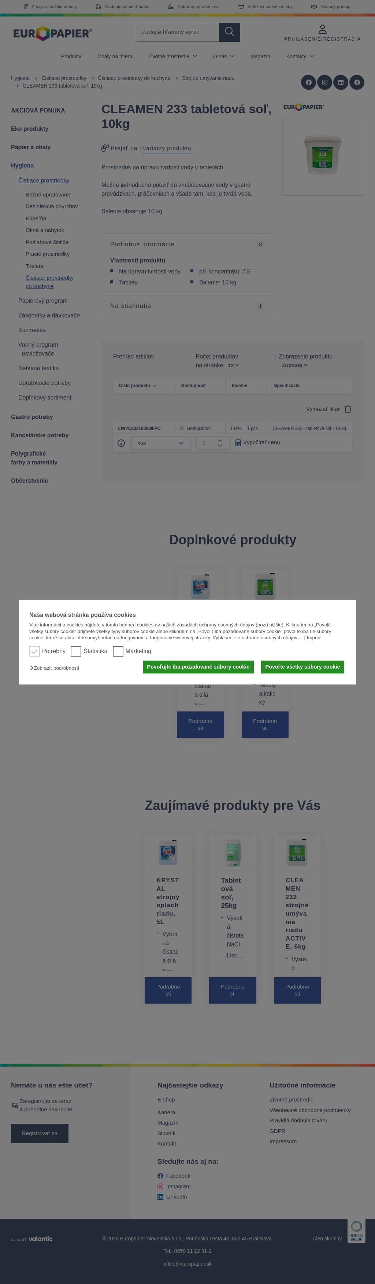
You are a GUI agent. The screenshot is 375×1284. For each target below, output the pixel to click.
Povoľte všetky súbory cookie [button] (303, 667)
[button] (56, 668)
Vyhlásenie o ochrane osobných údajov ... (258, 637)
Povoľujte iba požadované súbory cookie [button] (198, 667)
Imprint (314, 637)
